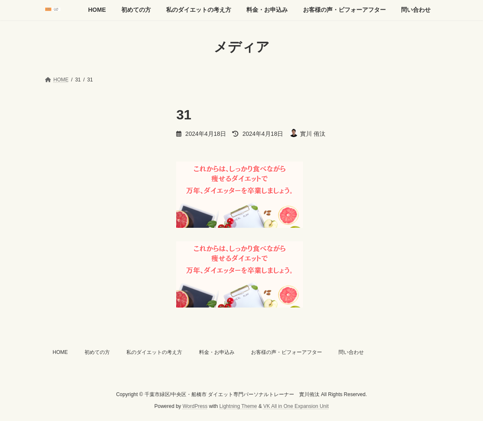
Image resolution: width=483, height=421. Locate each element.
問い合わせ (351, 352)
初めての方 (97, 352)
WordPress (195, 407)
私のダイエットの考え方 (154, 352)
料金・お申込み (217, 352)
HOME (60, 352)
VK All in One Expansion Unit (296, 407)
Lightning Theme (238, 407)
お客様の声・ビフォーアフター (286, 352)
